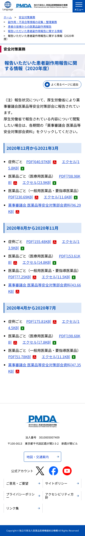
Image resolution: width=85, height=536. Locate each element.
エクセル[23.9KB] (39, 182)
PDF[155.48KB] (41, 241)
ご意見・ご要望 (17, 483)
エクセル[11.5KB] (58, 276)
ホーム (8, 17)
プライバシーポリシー (20, 496)
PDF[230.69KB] (23, 197)
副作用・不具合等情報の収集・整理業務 (32, 22)
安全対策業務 (27, 17)
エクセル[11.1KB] (58, 356)
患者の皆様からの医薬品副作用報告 (29, 26)
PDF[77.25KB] (22, 276)
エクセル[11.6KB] (61, 197)
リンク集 (12, 508)
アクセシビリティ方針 (59, 496)
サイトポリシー (56, 483)
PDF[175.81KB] (41, 321)
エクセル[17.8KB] (39, 342)
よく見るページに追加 (64, 84)
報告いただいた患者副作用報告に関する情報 (35, 31)
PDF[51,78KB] (22, 356)
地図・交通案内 (38, 457)
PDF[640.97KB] (41, 161)
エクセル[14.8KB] (39, 262)
